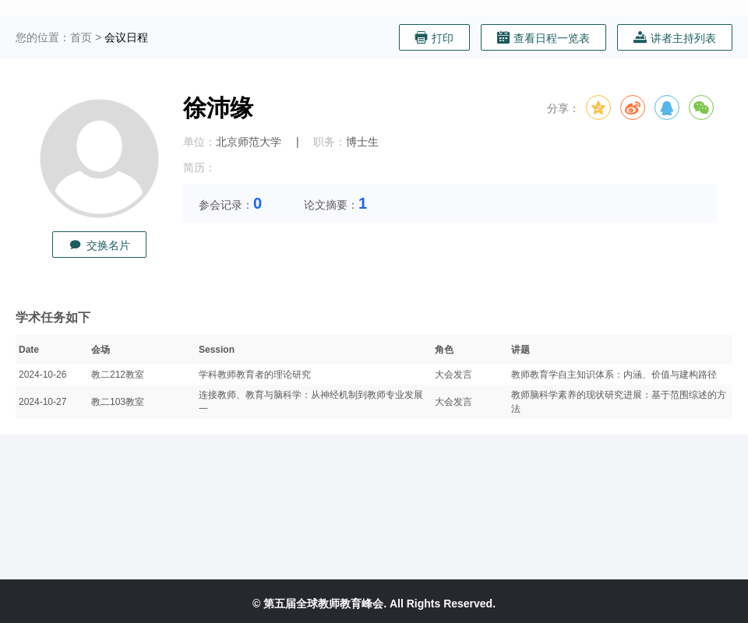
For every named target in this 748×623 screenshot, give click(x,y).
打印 (434, 37)
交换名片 (99, 245)
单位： (199, 142)
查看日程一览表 (543, 37)
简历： (199, 167)
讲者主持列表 (674, 37)
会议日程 (126, 37)
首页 (81, 37)
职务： (329, 142)
